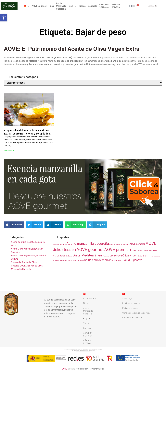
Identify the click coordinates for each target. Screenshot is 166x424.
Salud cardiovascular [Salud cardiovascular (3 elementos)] (97, 260)
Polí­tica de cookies (130, 308)
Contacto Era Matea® (132, 318)
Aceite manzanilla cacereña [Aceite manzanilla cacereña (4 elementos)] (87, 244)
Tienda (82, 6)
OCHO (64, 369)
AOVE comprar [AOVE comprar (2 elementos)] (137, 243)
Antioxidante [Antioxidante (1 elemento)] (125, 244)
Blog (73, 6)
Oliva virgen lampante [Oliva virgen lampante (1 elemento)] (152, 256)
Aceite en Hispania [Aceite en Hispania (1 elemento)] (59, 244)
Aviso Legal (127, 298)
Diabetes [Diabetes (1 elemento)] (69, 256)
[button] (3, 17)
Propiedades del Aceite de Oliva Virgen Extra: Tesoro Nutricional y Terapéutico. (27, 132)
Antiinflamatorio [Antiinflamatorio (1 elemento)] (114, 244)
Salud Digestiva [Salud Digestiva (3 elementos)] (132, 260)
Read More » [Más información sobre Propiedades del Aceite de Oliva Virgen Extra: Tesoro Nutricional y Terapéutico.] (9, 150)
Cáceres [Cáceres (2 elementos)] (61, 255)
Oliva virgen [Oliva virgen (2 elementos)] (116, 255)
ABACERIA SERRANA (104, 6)
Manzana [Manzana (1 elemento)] (106, 256)
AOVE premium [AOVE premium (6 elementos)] (118, 249)
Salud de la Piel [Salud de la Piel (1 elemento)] (116, 260)
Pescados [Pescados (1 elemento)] (56, 260)
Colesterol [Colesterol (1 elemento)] (146, 250)
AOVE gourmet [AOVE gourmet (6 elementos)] (90, 249)
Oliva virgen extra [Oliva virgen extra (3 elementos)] (133, 255)
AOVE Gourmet (39, 6)
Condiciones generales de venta (136, 313)
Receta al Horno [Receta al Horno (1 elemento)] (78, 260)
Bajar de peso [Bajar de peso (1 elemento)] (137, 250)
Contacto (92, 6)
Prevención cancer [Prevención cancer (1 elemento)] (66, 260)
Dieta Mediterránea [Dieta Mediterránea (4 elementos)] (87, 255)
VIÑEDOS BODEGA (116, 6)
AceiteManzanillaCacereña (61, 6)
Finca (51, 6)
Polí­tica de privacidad (131, 303)
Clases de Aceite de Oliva (24, 262)
